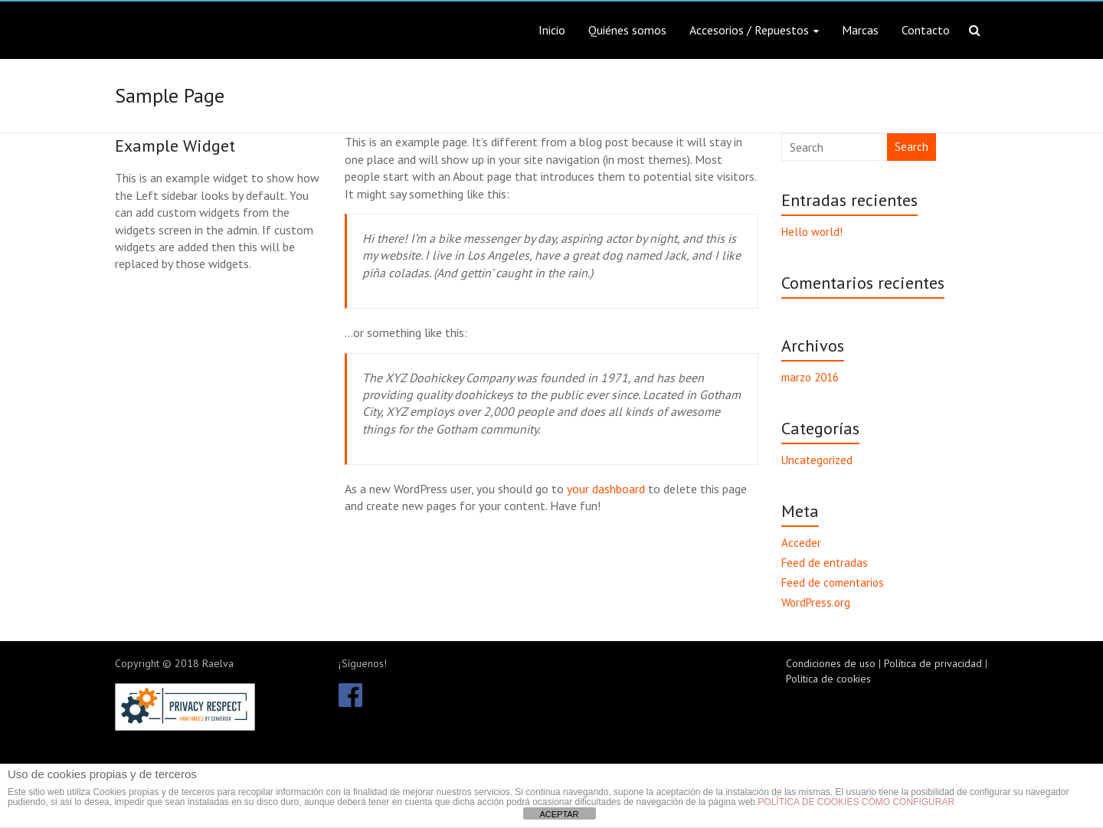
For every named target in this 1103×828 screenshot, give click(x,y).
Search (911, 146)
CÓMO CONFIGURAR (908, 802)
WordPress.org (815, 602)
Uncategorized (817, 460)
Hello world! (812, 231)
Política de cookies (828, 679)
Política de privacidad (933, 663)
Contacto (926, 30)
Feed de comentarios (832, 582)
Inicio (551, 30)
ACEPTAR (558, 814)
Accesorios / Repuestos (749, 30)
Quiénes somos (627, 30)
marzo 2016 (810, 377)
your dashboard (606, 488)
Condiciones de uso (831, 663)
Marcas (860, 30)
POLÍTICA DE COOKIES (808, 802)
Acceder (801, 542)
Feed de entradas (824, 562)
